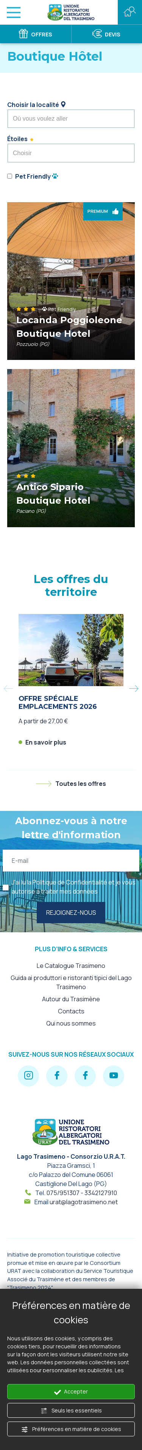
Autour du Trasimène (71, 999)
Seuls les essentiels (71, 1410)
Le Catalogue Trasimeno (71, 965)
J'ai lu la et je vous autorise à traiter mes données (74, 886)
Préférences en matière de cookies (71, 1429)
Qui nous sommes (71, 1023)
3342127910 (100, 1193)
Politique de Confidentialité (70, 882)
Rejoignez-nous (71, 912)
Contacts (71, 1011)
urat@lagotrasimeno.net (84, 1202)
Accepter (71, 1391)
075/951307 (63, 1193)
